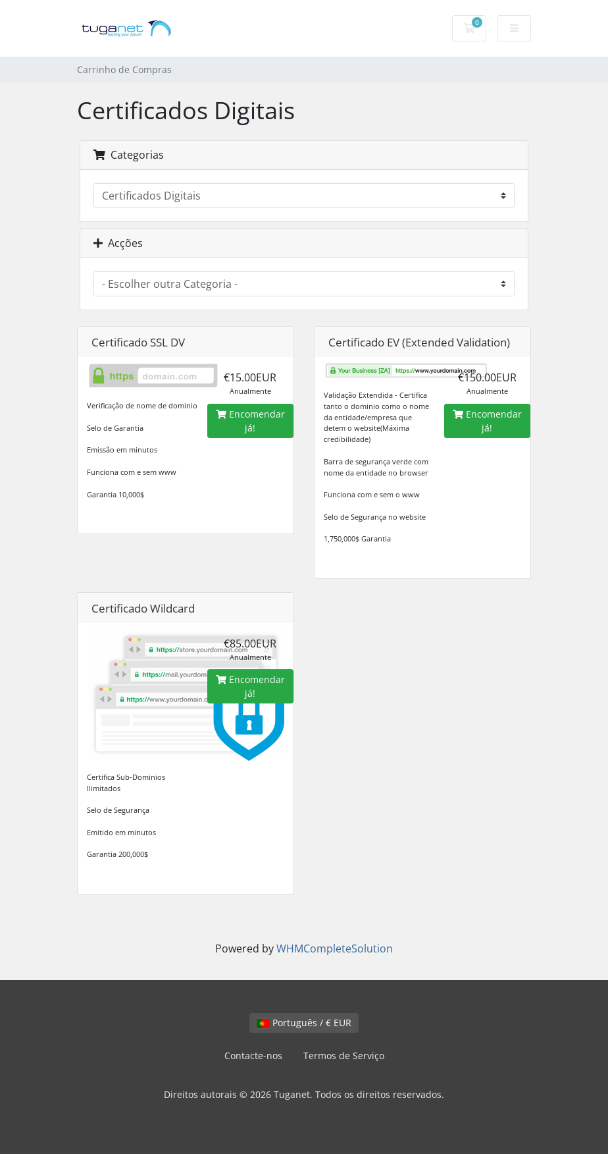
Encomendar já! (250, 421)
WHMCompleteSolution (334, 948)
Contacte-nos (253, 1055)
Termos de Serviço (343, 1055)
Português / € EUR (304, 1022)
